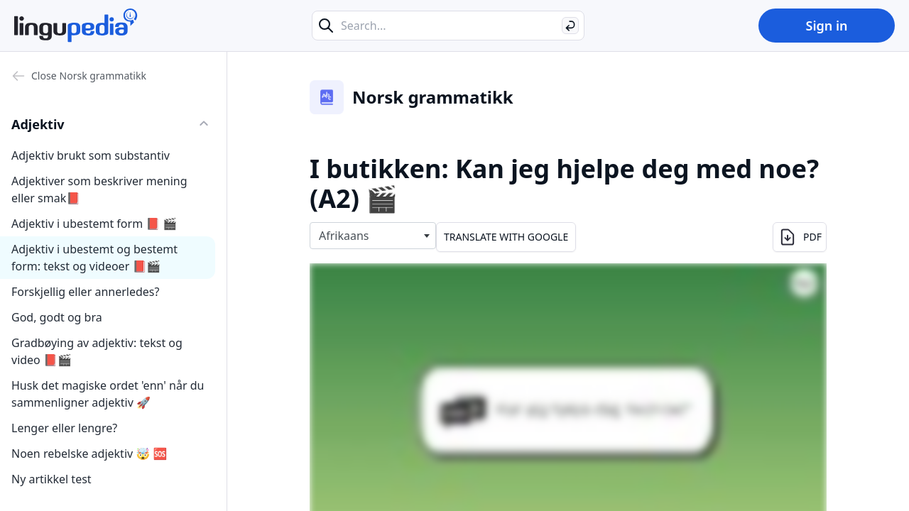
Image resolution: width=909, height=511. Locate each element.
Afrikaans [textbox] (344, 235)
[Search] (570, 25)
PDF (800, 237)
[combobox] (373, 235)
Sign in (826, 25)
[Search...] (448, 25)
